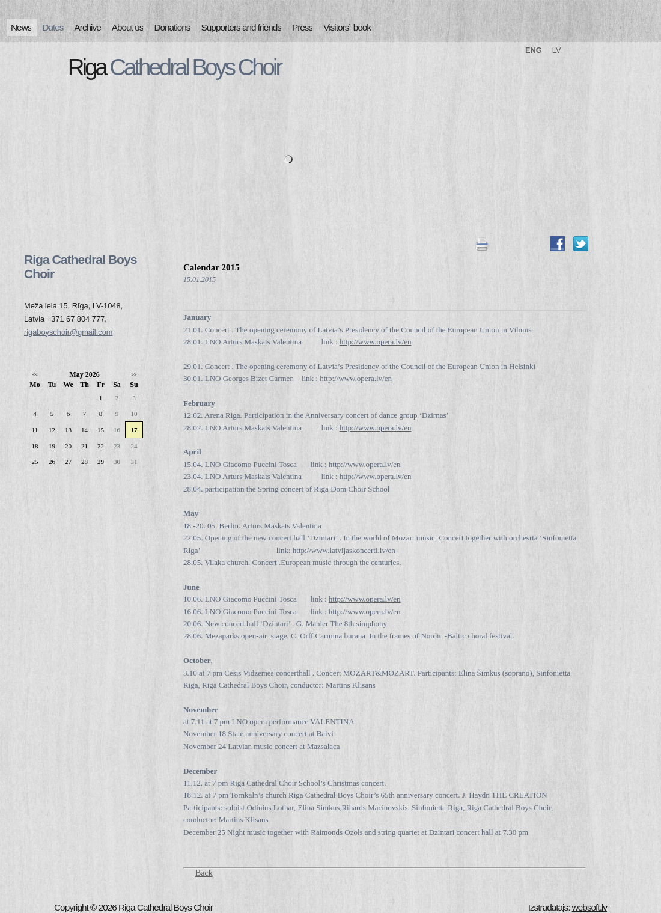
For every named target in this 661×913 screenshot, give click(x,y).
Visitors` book (347, 27)
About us (128, 27)
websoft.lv (589, 907)
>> (133, 374)
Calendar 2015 (211, 267)
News (21, 27)
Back (204, 873)
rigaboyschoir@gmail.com (68, 332)
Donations (172, 27)
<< (34, 374)
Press (302, 27)
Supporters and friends (241, 27)
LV (556, 50)
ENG (533, 50)
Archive (88, 27)
